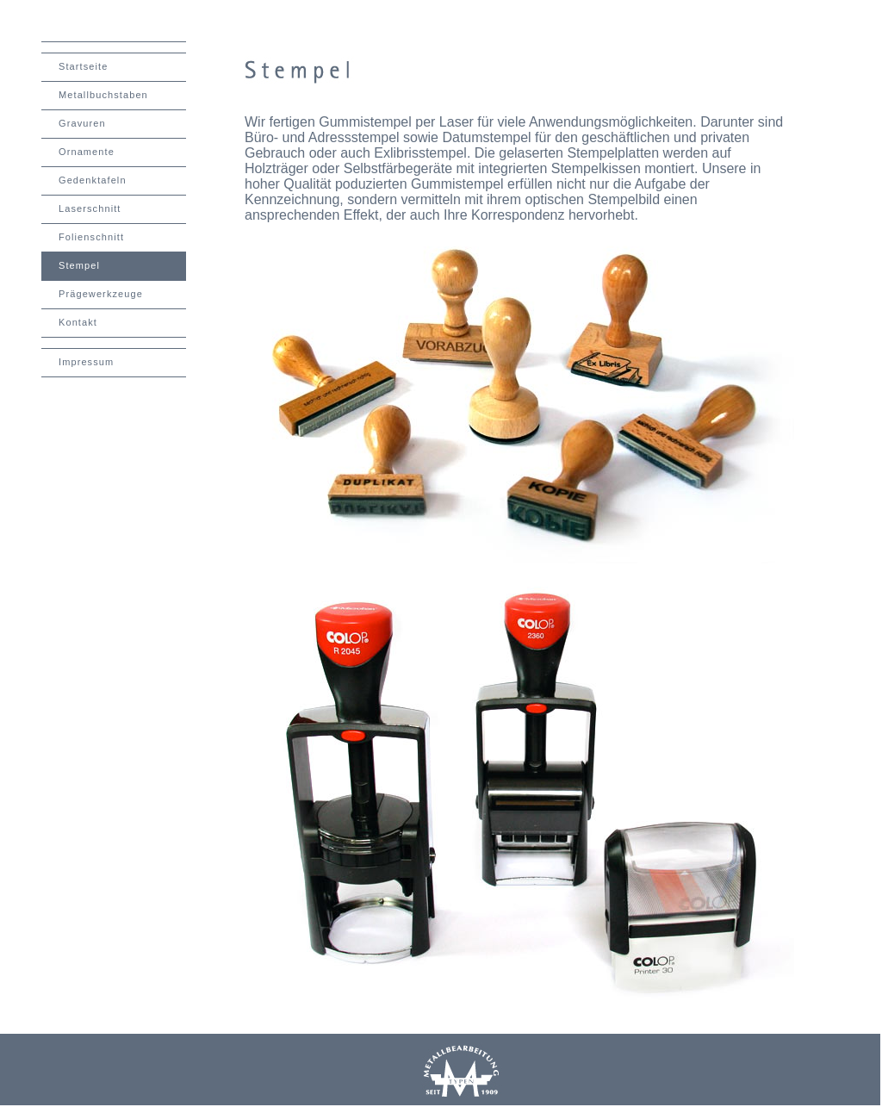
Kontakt (78, 322)
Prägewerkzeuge (101, 294)
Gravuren (82, 123)
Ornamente (87, 151)
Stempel (79, 265)
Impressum (86, 362)
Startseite (83, 66)
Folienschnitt (91, 237)
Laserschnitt (90, 208)
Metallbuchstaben (103, 95)
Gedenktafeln (93, 180)
